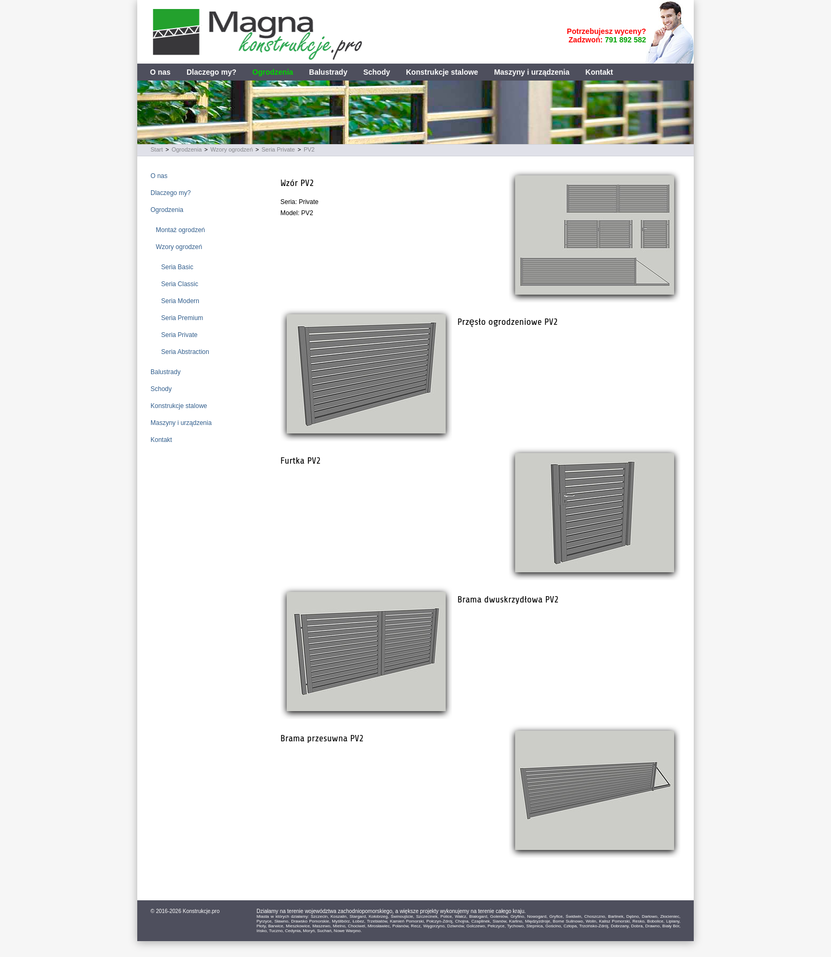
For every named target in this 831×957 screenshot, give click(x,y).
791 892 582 (625, 40)
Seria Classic (179, 284)
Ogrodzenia (272, 72)
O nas (160, 72)
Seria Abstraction (185, 352)
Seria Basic (177, 267)
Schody (376, 72)
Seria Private (278, 149)
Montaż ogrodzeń (180, 230)
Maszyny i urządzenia (531, 72)
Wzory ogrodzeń (231, 149)
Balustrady (328, 72)
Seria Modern (180, 301)
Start (157, 149)
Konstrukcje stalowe (442, 72)
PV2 (309, 149)
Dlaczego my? (211, 72)
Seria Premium (182, 318)
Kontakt (599, 72)
